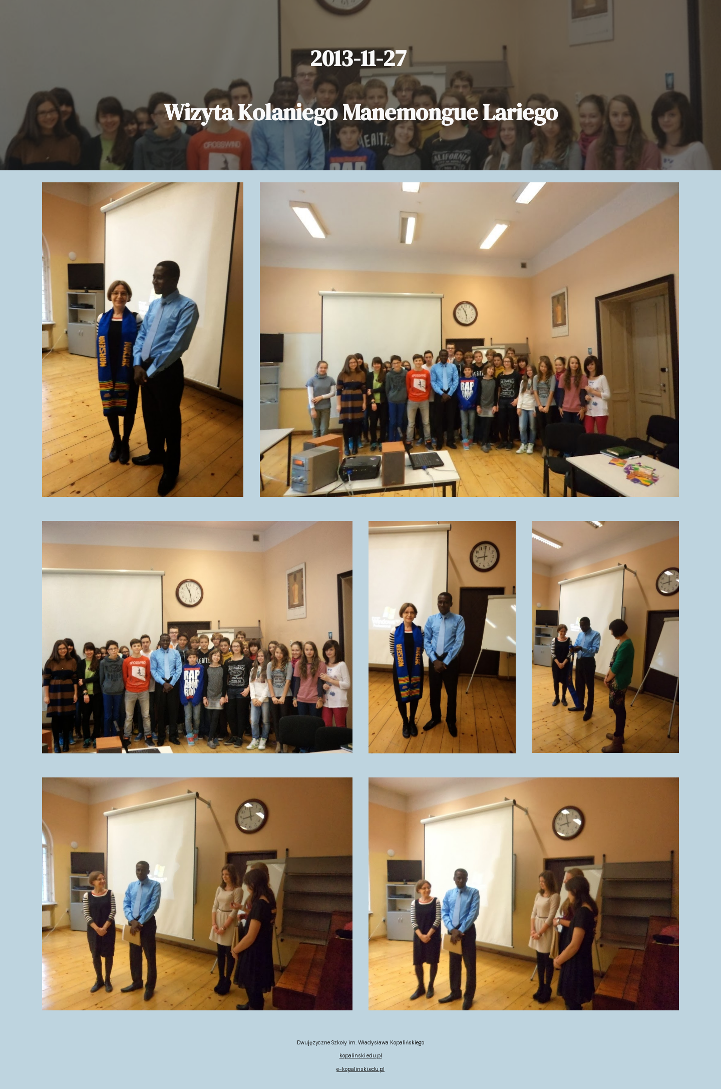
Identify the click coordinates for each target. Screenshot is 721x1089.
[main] (360, 85)
